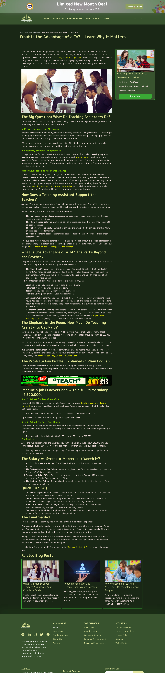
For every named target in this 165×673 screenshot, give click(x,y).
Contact (56, 643)
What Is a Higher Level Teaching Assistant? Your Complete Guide (37, 587)
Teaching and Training (32, 32)
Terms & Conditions (125, 631)
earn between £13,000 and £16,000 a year (57, 355)
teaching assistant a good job (67, 57)
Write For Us (121, 643)
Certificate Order (124, 627)
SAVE (134, 6)
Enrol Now (135, 96)
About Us (57, 639)
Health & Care (90, 631)
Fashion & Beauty (92, 635)
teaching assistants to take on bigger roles (52, 186)
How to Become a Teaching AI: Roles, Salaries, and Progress (122, 587)
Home (55, 627)
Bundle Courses (60, 635)
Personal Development (95, 639)
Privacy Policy (122, 635)
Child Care (89, 627)
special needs (82, 157)
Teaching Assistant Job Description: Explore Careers (80, 585)
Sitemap (120, 639)
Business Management (95, 643)
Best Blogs (58, 631)
